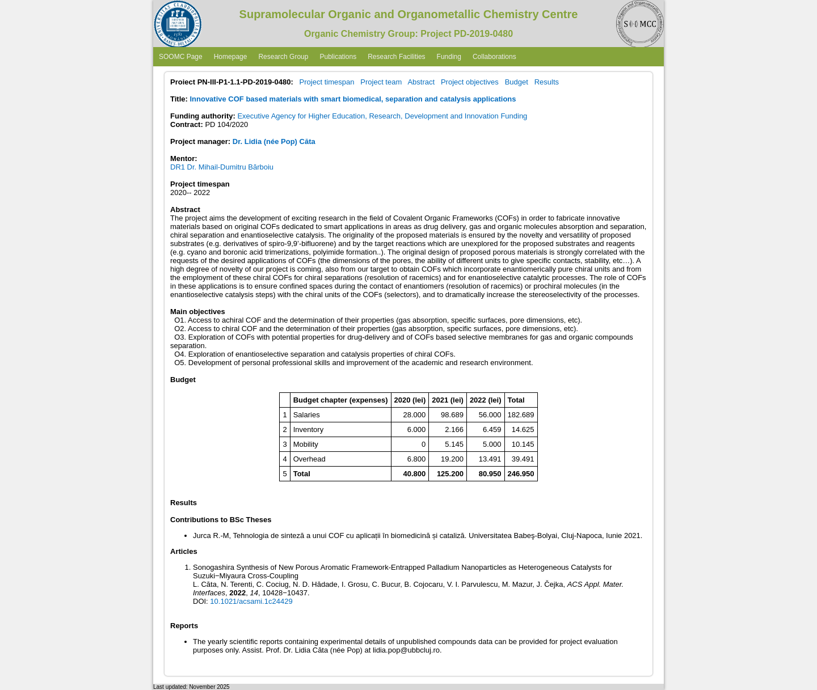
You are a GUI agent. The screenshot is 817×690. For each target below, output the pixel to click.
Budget (516, 82)
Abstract (421, 82)
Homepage (230, 57)
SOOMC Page (181, 57)
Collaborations (494, 57)
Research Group (283, 57)
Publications (337, 57)
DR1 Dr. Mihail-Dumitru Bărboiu (221, 167)
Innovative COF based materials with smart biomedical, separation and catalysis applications (352, 99)
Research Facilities (396, 57)
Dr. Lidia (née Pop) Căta (274, 141)
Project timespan (327, 82)
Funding (449, 57)
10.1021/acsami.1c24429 (251, 601)
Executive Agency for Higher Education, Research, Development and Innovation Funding (382, 116)
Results (546, 82)
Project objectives (470, 82)
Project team (381, 82)
